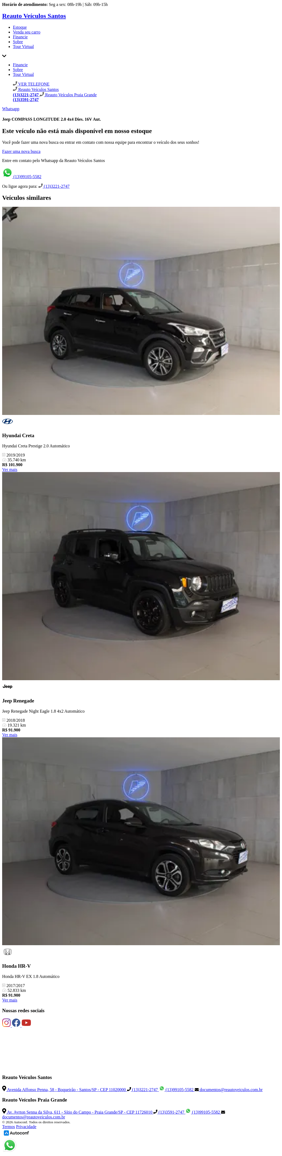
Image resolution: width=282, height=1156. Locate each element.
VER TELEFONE (31, 84)
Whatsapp (10, 108)
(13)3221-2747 (54, 186)
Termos (8, 1126)
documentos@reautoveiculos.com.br (229, 1089)
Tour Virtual (23, 46)
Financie (20, 37)
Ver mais (9, 469)
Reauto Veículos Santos (34, 15)
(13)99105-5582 (21, 176)
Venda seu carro (26, 32)
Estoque (20, 27)
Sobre (18, 41)
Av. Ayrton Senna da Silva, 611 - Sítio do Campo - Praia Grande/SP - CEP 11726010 (77, 1112)
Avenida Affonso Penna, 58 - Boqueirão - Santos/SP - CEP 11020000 (64, 1089)
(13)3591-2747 (169, 1112)
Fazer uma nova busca (21, 151)
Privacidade (26, 1126)
